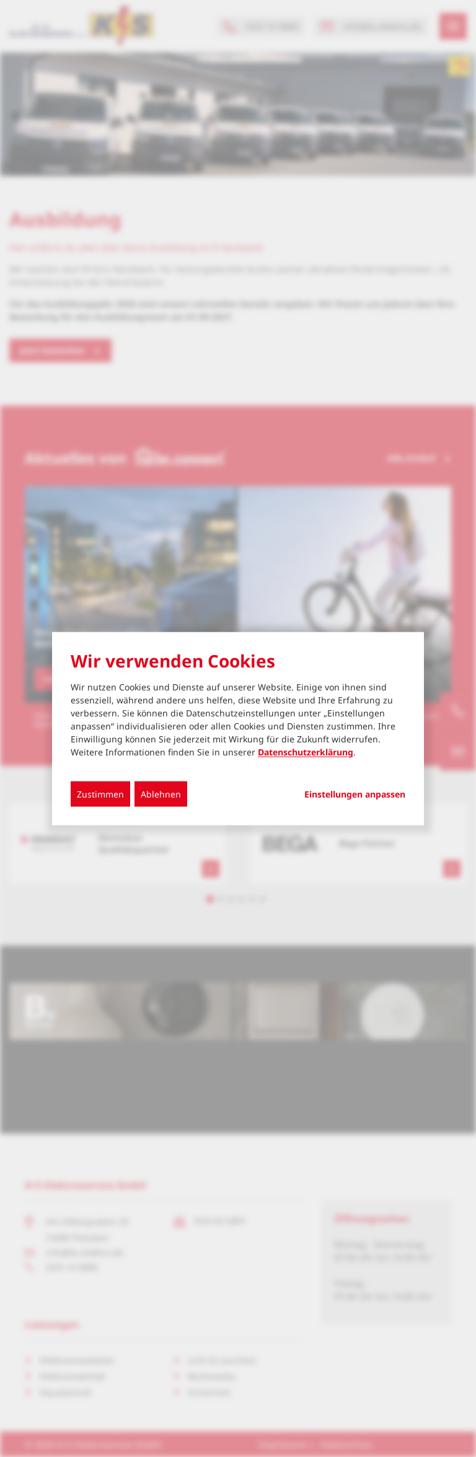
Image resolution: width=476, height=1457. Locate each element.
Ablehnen (161, 794)
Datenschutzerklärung (305, 752)
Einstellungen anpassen (354, 794)
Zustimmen (100, 794)
